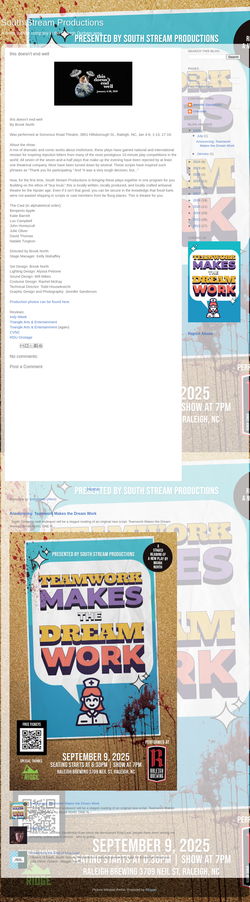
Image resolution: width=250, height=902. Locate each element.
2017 (197, 194)
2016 (197, 200)
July (200, 136)
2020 (197, 174)
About (192, 80)
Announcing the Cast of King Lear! (55, 853)
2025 (197, 130)
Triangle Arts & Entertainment (33, 322)
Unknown (200, 111)
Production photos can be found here (39, 302)
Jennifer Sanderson (207, 105)
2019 (197, 181)
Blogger (151, 890)
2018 (197, 187)
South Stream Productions (52, 23)
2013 (197, 219)
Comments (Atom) (43, 499)
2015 (197, 206)
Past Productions (200, 86)
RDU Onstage (21, 337)
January (203, 154)
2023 (197, 168)
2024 (197, 162)
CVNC (15, 332)
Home (93, 489)
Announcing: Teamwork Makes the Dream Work (53, 513)
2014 (197, 213)
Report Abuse (200, 334)
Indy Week (18, 317)
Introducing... (39, 828)
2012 (197, 226)
